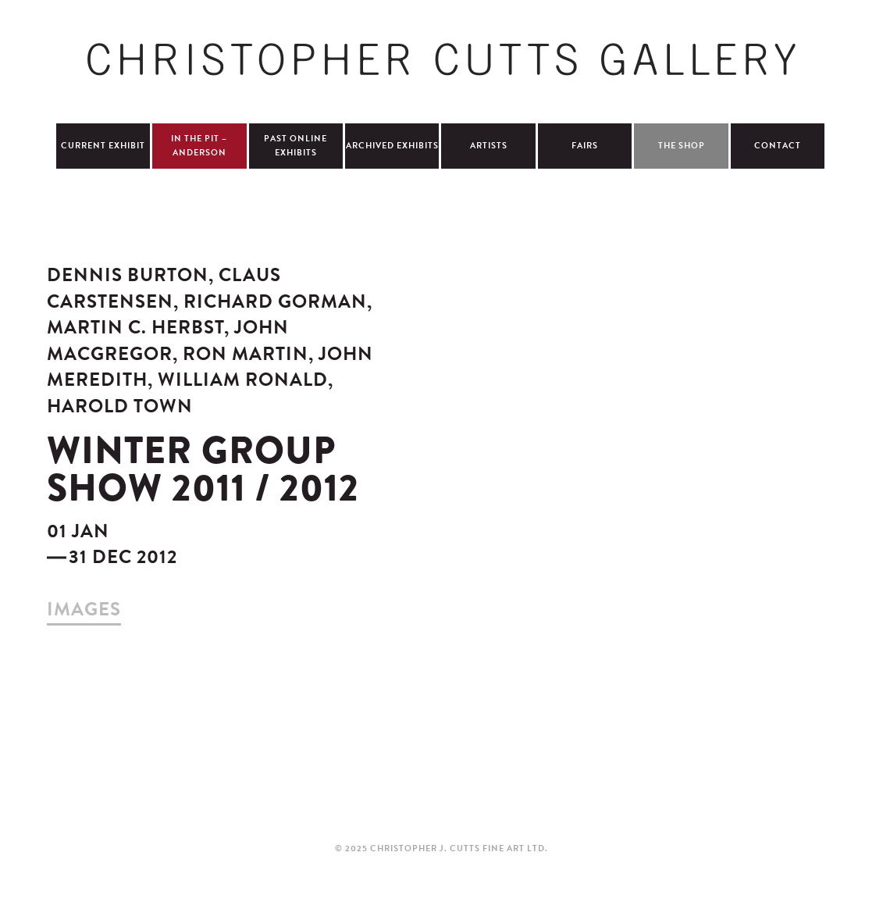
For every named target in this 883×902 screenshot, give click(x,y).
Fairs (584, 145)
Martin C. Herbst (140, 327)
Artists (488, 145)
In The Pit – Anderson (199, 145)
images (84, 609)
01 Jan (78, 531)
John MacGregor (168, 340)
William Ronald (245, 379)
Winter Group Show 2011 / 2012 (203, 469)
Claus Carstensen (164, 288)
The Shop (681, 145)
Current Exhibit (103, 145)
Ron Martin (251, 354)
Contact (777, 145)
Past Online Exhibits (295, 145)
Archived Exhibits (392, 145)
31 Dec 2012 (123, 557)
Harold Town (120, 406)
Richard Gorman (277, 301)
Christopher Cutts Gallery (441, 59)
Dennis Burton (127, 275)
